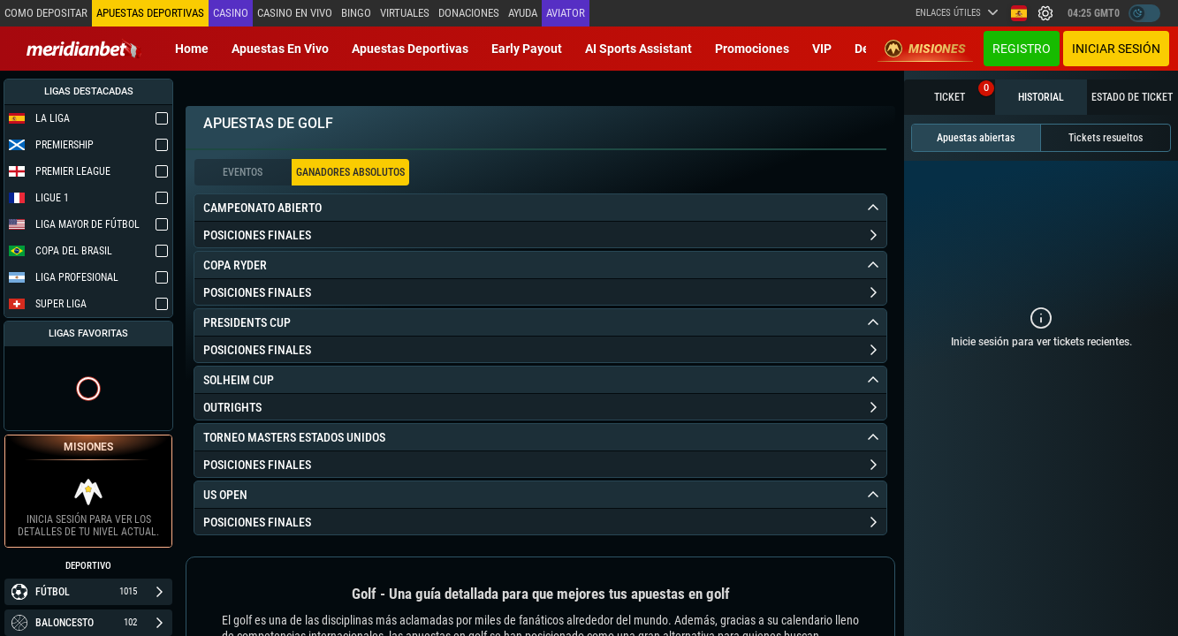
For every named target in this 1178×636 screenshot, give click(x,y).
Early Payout (526, 49)
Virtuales (404, 12)
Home (192, 49)
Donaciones (468, 12)
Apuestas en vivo (280, 49)
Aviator (565, 12)
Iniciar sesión (1116, 49)
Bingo (356, 12)
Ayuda (522, 12)
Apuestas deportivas (410, 49)
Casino (230, 12)
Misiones (925, 48)
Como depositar (45, 12)
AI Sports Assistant (638, 49)
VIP (822, 49)
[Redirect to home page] (84, 48)
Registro (1021, 49)
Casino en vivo (294, 12)
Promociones (752, 49)
